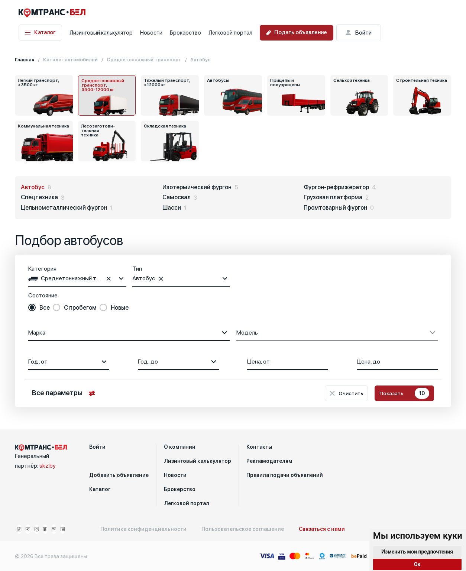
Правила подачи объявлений (284, 475)
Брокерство (185, 32)
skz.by (47, 465)
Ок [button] (417, 564)
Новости (151, 32)
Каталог (40, 32)
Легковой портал (230, 32)
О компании (179, 446)
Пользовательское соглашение (242, 529)
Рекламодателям (269, 461)
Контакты (259, 446)
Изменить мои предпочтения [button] (417, 552)
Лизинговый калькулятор (101, 32)
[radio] (39, 308)
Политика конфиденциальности (143, 529)
